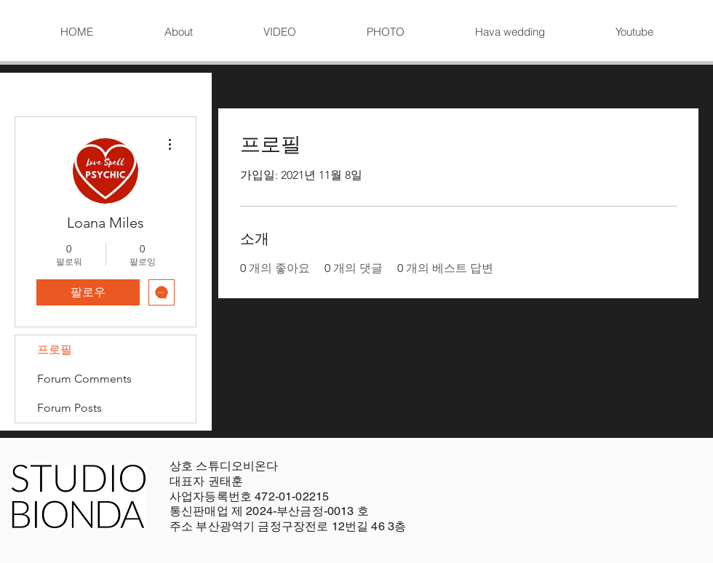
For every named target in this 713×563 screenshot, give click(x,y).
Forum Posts (69, 408)
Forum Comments (84, 379)
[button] (279, 32)
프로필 (54, 349)
